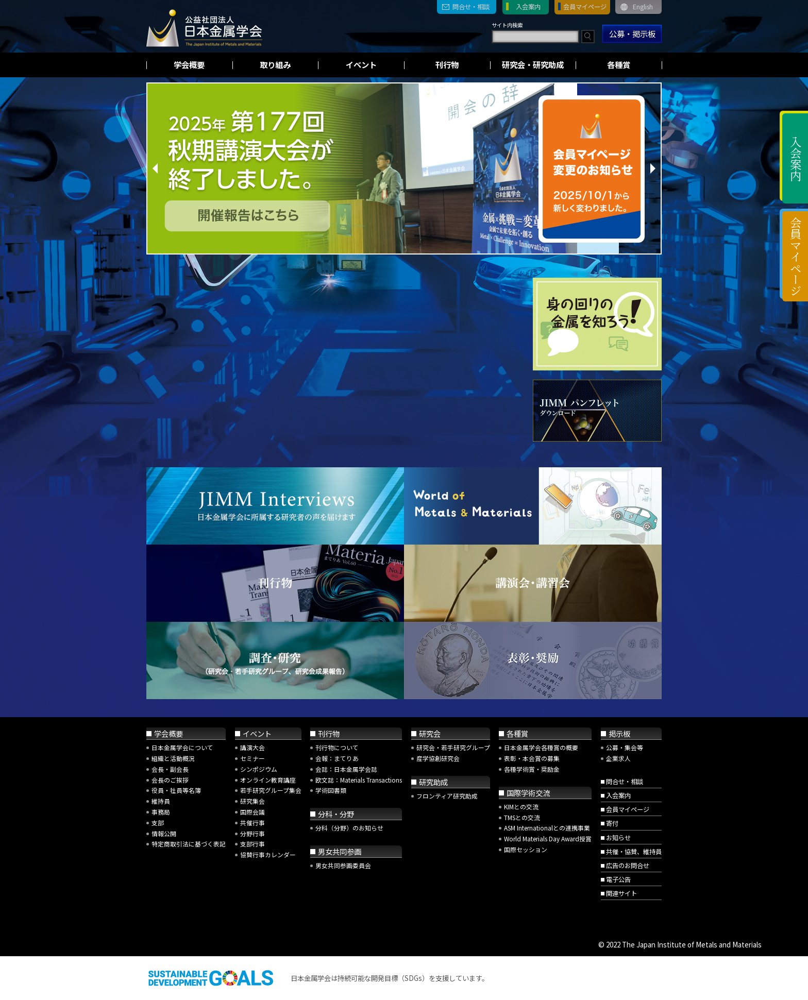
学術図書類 (330, 790)
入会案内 (528, 6)
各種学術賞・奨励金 (532, 769)
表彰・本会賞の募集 (532, 758)
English (643, 6)
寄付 (612, 823)
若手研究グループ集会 (270, 790)
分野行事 (252, 833)
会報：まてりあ (337, 758)
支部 (158, 822)
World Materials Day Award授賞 (548, 838)
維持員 (161, 800)
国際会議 (252, 811)
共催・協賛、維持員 (634, 851)
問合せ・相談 (471, 6)
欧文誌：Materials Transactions (358, 779)
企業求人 (618, 758)
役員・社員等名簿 (176, 790)
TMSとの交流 (522, 817)
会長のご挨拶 (170, 779)
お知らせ (618, 837)
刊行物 (447, 64)
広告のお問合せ (627, 865)
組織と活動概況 (173, 758)
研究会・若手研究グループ (453, 747)
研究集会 (252, 800)
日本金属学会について (182, 747)
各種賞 (618, 64)
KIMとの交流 (521, 806)
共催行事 (252, 822)
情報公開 (164, 833)
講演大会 (252, 747)
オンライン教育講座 (268, 779)
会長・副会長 (170, 769)
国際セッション (525, 849)
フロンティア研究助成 (447, 795)
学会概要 (189, 64)
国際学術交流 (528, 792)
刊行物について (337, 747)
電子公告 (618, 879)
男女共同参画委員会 (343, 865)
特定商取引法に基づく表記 (189, 843)
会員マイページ (585, 6)
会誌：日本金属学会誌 (346, 769)
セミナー (252, 758)
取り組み (275, 64)
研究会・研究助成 (533, 64)
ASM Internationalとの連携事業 (547, 827)
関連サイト (621, 893)
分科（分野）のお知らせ (349, 827)
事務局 (161, 811)
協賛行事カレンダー (268, 854)
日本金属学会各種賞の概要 (541, 747)
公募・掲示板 (632, 33)
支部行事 (252, 843)
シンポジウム (258, 769)
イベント (361, 64)
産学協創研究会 (438, 758)
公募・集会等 (624, 747)
